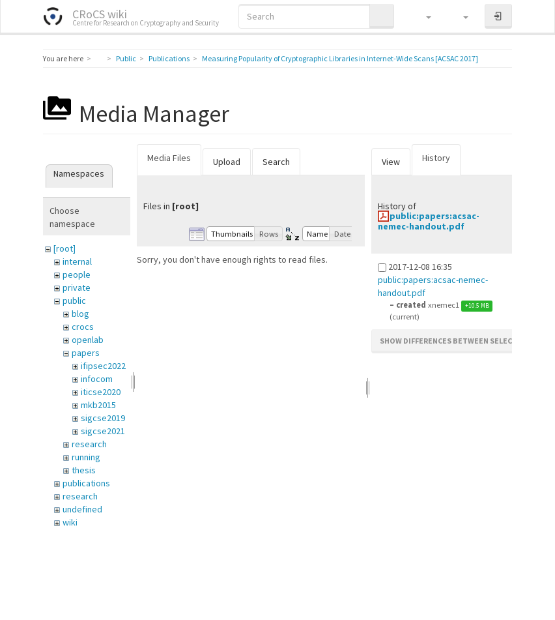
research (89, 444)
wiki (70, 522)
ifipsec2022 (103, 366)
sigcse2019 (103, 418)
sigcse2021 (103, 431)
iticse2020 (101, 392)
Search (276, 162)
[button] (422, 16)
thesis (84, 470)
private (77, 287)
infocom (97, 379)
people (77, 274)
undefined (82, 509)
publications (86, 483)
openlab (88, 340)
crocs (83, 326)
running (86, 457)
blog (80, 313)
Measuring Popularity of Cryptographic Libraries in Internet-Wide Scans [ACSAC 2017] (340, 58)
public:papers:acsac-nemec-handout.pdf (428, 220)
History (436, 158)
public (74, 300)
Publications (169, 58)
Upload (226, 162)
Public (126, 58)
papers (86, 353)
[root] (64, 248)
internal (77, 261)
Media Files (169, 158)
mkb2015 (98, 405)
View (391, 162)
